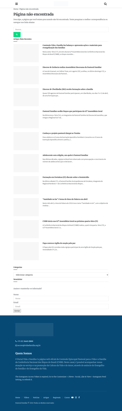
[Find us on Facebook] (79, 397)
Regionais (56, 398)
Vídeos (26, 398)
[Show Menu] (16, 4)
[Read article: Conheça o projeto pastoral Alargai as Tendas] (26, 141)
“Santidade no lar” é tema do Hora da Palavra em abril (65, 199)
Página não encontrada (28, 9)
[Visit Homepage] (61, 3)
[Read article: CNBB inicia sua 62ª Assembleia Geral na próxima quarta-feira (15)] (26, 229)
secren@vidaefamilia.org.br (29, 345)
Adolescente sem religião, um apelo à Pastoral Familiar (65, 155)
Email (15, 302)
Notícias (36, 398)
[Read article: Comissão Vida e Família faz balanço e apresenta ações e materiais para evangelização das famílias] (26, 53)
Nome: (16, 294)
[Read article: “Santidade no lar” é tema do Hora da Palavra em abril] (26, 207)
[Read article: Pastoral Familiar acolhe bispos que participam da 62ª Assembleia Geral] (26, 119)
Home (16, 9)
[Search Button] (105, 4)
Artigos (46, 398)
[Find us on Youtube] (72, 397)
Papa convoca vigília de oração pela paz (59, 243)
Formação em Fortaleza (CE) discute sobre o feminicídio (66, 177)
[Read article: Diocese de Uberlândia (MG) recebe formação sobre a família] (26, 97)
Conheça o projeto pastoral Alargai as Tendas (61, 133)
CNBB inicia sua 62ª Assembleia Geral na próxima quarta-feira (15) (70, 221)
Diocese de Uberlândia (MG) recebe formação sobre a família (68, 89)
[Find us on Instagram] (76, 397)
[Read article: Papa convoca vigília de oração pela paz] (26, 251)
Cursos (67, 398)
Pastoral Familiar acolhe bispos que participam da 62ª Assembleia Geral (72, 111)
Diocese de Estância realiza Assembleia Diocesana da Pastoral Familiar (72, 67)
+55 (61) (25, 341)
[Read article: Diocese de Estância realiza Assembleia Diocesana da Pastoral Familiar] (26, 75)
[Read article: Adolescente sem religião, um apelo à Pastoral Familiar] (26, 163)
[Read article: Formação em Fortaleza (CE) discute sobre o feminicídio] (26, 185)
